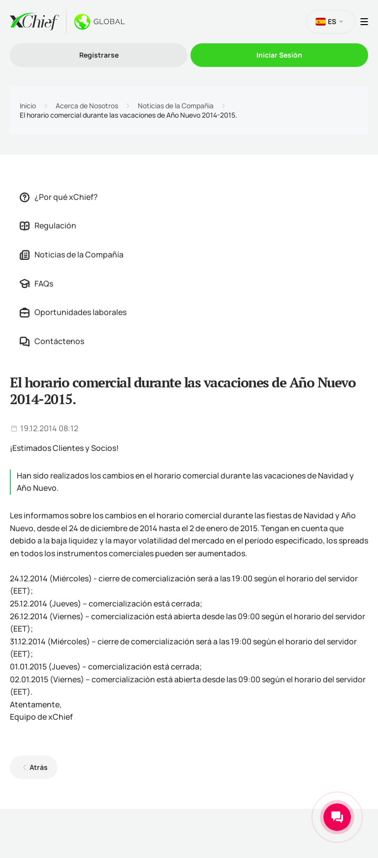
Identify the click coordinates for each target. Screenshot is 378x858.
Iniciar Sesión (279, 55)
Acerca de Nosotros (87, 105)
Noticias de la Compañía (176, 105)
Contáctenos (52, 341)
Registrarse (99, 55)
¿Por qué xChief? (59, 196)
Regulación (48, 225)
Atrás (39, 767)
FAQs (36, 283)
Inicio (28, 105)
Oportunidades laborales (73, 312)
